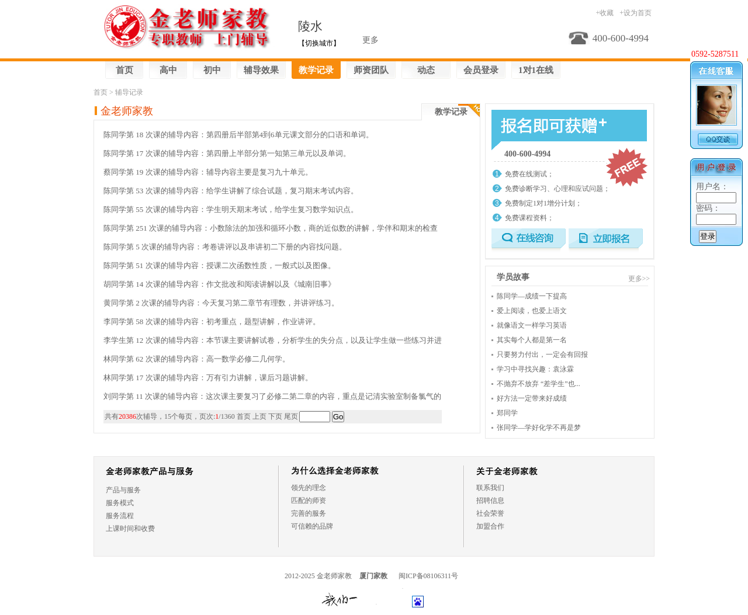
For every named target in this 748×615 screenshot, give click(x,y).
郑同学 (507, 413)
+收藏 (604, 13)
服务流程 (120, 516)
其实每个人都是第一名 (532, 340)
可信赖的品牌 (312, 526)
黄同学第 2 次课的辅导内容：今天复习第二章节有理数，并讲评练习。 (221, 302)
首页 (124, 70)
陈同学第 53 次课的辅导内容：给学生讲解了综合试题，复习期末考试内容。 (230, 190)
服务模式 (120, 503)
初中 (212, 70)
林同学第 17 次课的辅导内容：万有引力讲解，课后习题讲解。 (208, 377)
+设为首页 (635, 13)
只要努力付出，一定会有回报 (542, 354)
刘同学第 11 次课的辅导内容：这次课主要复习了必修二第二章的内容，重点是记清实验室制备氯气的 (272, 396)
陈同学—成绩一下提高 (532, 296)
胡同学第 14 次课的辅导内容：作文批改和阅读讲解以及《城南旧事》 (219, 284)
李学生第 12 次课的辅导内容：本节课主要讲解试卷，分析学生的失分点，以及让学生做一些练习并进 (272, 340)
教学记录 (316, 70)
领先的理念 (308, 488)
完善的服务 (308, 513)
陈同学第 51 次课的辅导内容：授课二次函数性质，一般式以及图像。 (219, 265)
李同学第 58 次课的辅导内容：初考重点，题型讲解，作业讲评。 (211, 321)
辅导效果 (261, 70)
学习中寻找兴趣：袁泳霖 (535, 369)
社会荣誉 (490, 513)
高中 (168, 70)
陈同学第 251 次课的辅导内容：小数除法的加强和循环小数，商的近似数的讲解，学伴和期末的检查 (270, 228)
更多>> (639, 279)
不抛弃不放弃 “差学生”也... (538, 384)
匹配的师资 (308, 500)
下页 (275, 416)
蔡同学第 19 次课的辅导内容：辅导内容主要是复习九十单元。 (208, 172)
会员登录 (480, 70)
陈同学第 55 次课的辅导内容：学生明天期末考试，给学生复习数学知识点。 (230, 209)
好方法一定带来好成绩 (532, 398)
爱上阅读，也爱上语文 (532, 311)
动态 (426, 70)
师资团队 (371, 70)
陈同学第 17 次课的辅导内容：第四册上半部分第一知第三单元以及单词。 (227, 153)
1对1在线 (535, 70)
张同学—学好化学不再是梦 (539, 427)
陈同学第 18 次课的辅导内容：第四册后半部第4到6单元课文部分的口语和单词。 (238, 134)
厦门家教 (373, 576)
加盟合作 (490, 526)
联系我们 (490, 488)
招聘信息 (490, 500)
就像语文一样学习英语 (532, 325)
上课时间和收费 (130, 528)
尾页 (291, 416)
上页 (259, 416)
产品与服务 (123, 490)
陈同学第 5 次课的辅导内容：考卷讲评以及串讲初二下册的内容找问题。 (225, 246)
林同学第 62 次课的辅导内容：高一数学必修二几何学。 (196, 359)
